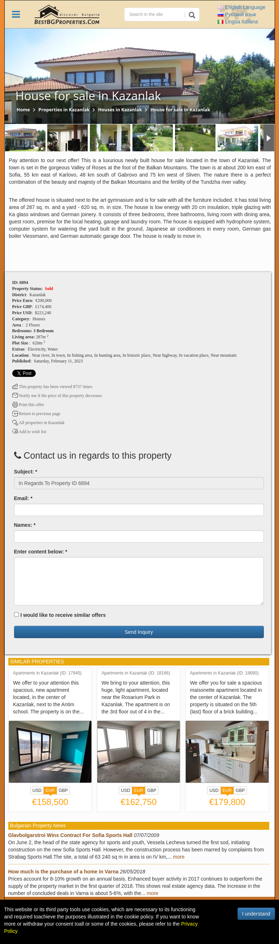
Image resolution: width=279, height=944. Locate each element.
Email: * (23, 498)
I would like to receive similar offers (60, 615)
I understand (256, 914)
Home (23, 110)
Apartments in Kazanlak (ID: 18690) (224, 673)
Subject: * (26, 472)
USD (37, 790)
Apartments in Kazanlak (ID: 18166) (135, 673)
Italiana (238, 22)
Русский (237, 14)
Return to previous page (36, 413)
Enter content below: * (40, 552)
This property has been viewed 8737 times (52, 386)
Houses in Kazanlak (120, 110)
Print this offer (28, 404)
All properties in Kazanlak (38, 422)
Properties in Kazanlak (64, 110)
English (241, 7)
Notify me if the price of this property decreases (57, 395)
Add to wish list (29, 431)
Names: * (25, 525)
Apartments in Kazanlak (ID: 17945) (47, 673)
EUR (50, 791)
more (178, 857)
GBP (63, 790)
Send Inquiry (139, 632)
